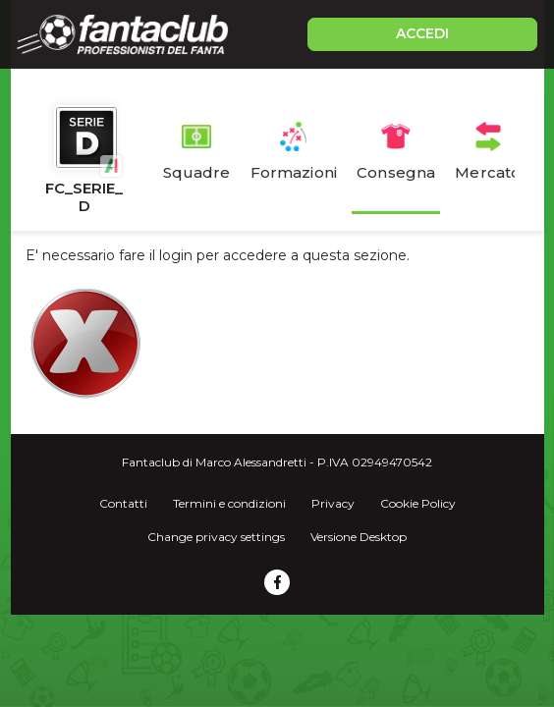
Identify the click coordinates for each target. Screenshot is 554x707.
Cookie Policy (418, 503)
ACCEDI (422, 33)
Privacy (333, 503)
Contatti (123, 503)
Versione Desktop (358, 536)
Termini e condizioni (229, 503)
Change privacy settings (216, 536)
